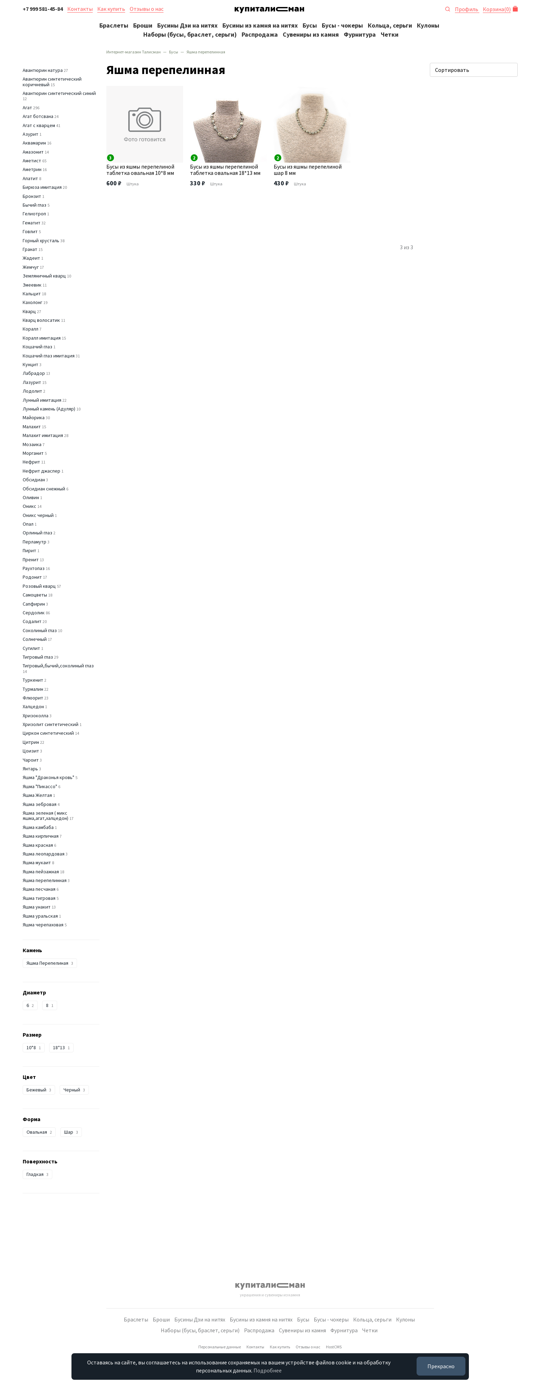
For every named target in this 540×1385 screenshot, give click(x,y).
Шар (71, 1132)
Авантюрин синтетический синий (59, 93)
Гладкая (37, 1174)
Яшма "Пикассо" (40, 786)
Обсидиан (34, 479)
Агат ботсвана (38, 116)
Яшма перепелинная (45, 880)
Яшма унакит (37, 907)
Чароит (31, 760)
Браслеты (113, 25)
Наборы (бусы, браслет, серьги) (190, 34)
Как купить (111, 8)
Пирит (29, 550)
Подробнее (267, 1370)
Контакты (80, 8)
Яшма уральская (40, 916)
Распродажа (260, 34)
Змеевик (32, 285)
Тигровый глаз (38, 657)
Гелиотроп (34, 213)
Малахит (32, 426)
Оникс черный (38, 515)
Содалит (32, 621)
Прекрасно (441, 1366)
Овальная (39, 1132)
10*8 (33, 1047)
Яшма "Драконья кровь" (48, 777)
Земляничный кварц (44, 276)
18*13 (61, 1047)
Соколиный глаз (40, 630)
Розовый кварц (39, 586)
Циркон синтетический (48, 733)
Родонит (32, 577)
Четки (389, 34)
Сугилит (31, 648)
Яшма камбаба (38, 827)
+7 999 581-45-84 (43, 8)
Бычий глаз (34, 205)
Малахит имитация (43, 435)
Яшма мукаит (37, 862)
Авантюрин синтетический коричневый (52, 81)
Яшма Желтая (37, 795)
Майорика (34, 417)
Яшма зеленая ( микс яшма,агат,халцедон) (45, 815)
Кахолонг (32, 302)
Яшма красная (38, 845)
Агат (27, 107)
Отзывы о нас (146, 8)
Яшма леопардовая (43, 854)
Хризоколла (35, 715)
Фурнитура (360, 34)
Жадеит (31, 258)
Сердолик (34, 612)
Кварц (29, 311)
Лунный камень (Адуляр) (49, 409)
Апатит (30, 178)
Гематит (31, 223)
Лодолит (32, 391)
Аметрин (32, 169)
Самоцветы (35, 595)
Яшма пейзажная (41, 871)
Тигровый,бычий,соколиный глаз (58, 665)
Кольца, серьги (390, 25)
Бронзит (32, 196)
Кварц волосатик (41, 320)
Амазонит (33, 152)
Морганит (33, 453)
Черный (74, 1090)
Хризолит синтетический (50, 724)
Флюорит (33, 698)
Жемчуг (31, 267)
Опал (28, 524)
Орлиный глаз (37, 532)
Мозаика (32, 444)
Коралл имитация (42, 338)
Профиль (467, 9)
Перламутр (34, 542)
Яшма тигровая (39, 898)
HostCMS (334, 1346)
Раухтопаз (34, 568)
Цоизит (31, 751)
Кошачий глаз (37, 346)
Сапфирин (34, 604)
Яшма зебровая (39, 804)
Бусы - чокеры (342, 25)
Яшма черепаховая (43, 924)
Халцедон (33, 706)
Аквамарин (34, 143)
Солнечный (35, 639)
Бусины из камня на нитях (260, 25)
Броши (142, 25)
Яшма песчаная (39, 889)
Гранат (30, 249)
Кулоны (428, 25)
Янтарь (30, 768)
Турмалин (33, 689)
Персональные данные (219, 1346)
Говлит (30, 231)
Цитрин (31, 742)
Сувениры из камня (311, 34)
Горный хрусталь (41, 240)
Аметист (32, 160)
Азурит (30, 134)
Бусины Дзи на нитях (187, 25)
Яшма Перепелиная (49, 963)
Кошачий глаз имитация (49, 356)
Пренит (31, 559)
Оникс (29, 506)
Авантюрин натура (43, 70)
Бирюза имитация (42, 187)
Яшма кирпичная (41, 836)
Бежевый (38, 1090)
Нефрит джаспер (41, 471)
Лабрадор (34, 373)
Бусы (310, 25)
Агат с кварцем (39, 125)
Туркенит (33, 680)
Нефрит (31, 462)
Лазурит (32, 382)
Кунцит (30, 364)
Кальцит (32, 293)
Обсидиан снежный (44, 489)
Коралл (30, 329)
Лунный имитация (42, 400)
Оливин (31, 497)
